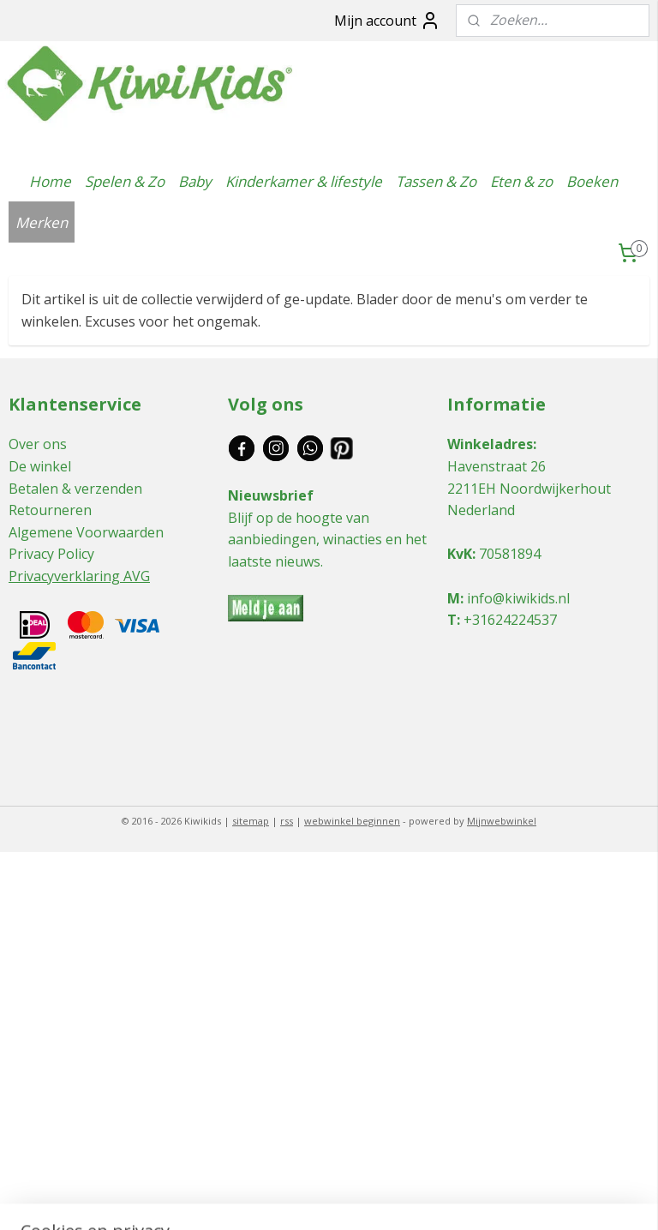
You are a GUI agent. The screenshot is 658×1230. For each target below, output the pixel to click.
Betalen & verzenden (75, 488)
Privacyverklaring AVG (79, 576)
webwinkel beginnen (352, 820)
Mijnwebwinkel (501, 820)
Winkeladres (490, 444)
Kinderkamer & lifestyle (303, 181)
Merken (41, 222)
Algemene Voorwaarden (86, 532)
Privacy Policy (51, 553)
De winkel (40, 466)
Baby (195, 181)
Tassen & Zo (436, 181)
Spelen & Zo (124, 181)
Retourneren (50, 510)
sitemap (250, 820)
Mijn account (387, 20)
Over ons (38, 444)
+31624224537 (510, 619)
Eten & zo (521, 181)
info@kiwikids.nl (518, 598)
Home (50, 181)
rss (286, 820)
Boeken (592, 181)
